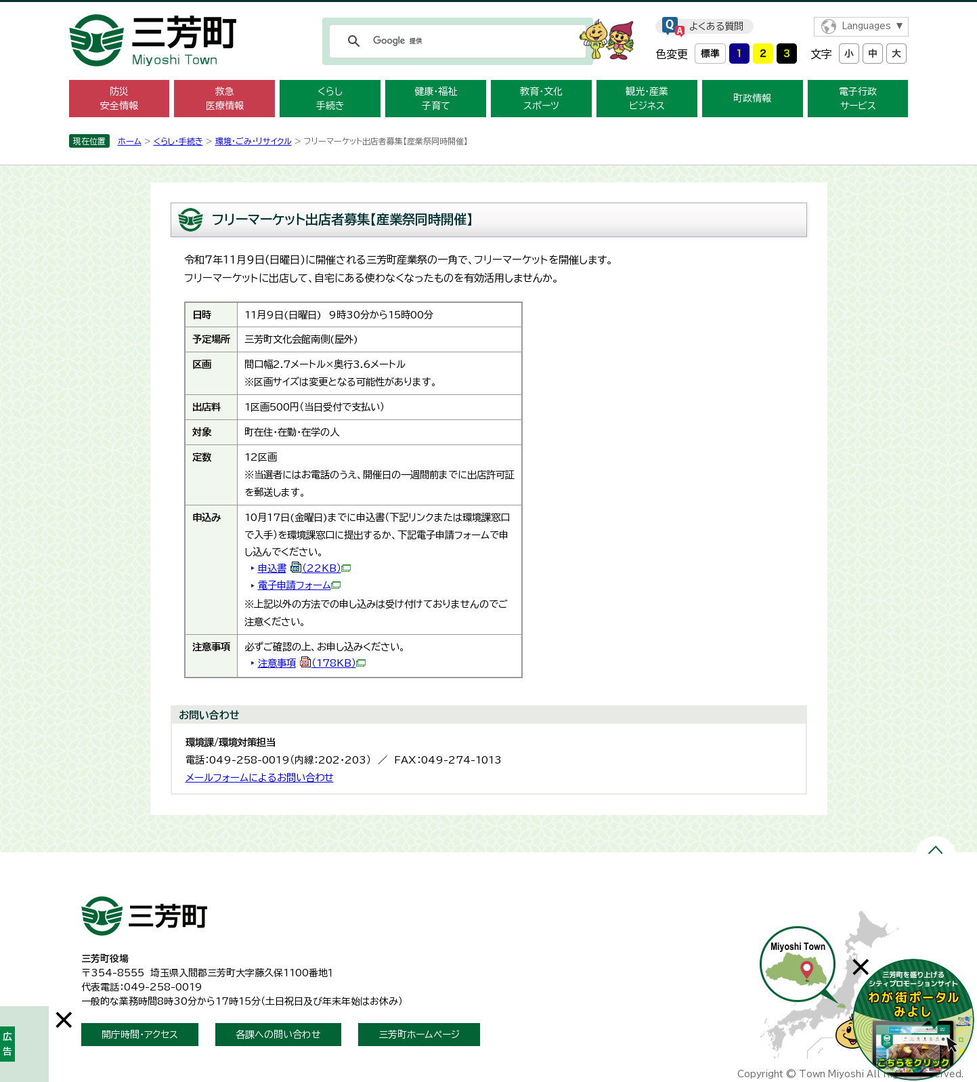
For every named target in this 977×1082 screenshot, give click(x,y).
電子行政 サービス (858, 98)
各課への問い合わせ (278, 1034)
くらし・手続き (178, 141)
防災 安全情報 (119, 98)
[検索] (455, 41)
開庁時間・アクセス (140, 1034)
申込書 (304, 568)
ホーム (130, 141)
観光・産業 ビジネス (647, 98)
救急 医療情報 (225, 98)
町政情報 (752, 98)
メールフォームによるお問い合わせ (260, 777)
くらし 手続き (330, 98)
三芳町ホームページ (419, 1034)
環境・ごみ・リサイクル (253, 141)
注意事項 (312, 663)
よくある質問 (716, 26)
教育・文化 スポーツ (541, 98)
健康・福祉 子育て (435, 98)
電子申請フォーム (299, 585)
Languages (866, 26)
